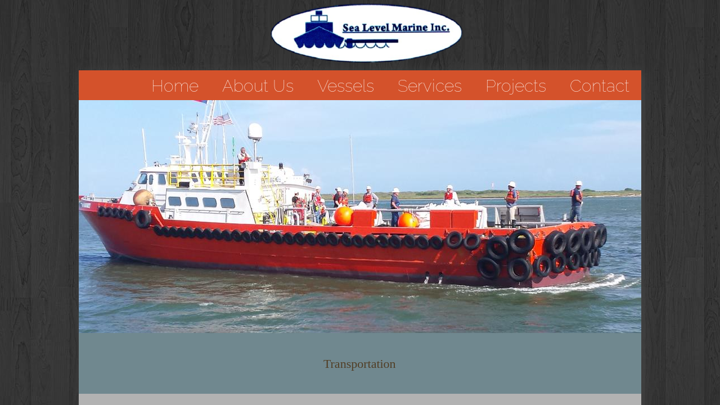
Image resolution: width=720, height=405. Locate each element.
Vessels (345, 86)
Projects (515, 86)
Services (430, 86)
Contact (599, 86)
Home (175, 86)
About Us (258, 86)
